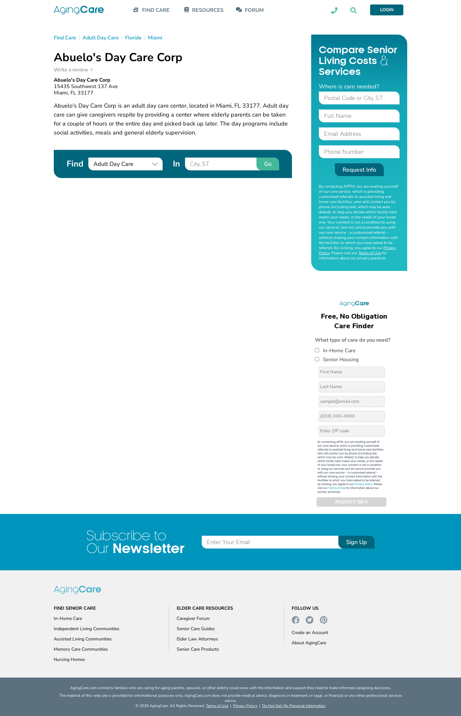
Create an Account (310, 633)
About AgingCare (309, 643)
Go (267, 164)
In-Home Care (335, 350)
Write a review (71, 69)
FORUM (254, 10)
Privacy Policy (363, 484)
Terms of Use (370, 253)
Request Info (359, 170)
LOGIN (386, 10)
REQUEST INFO (351, 502)
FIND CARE (156, 10)
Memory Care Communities (81, 649)
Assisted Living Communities (83, 639)
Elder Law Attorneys (197, 639)
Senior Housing (337, 359)
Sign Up (356, 542)
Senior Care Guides (196, 629)
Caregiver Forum (193, 618)
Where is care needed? (349, 86)
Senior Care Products (198, 649)
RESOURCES (207, 10)
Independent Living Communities (86, 629)
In (176, 163)
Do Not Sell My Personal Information (294, 705)
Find (75, 163)
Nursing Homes (69, 659)
